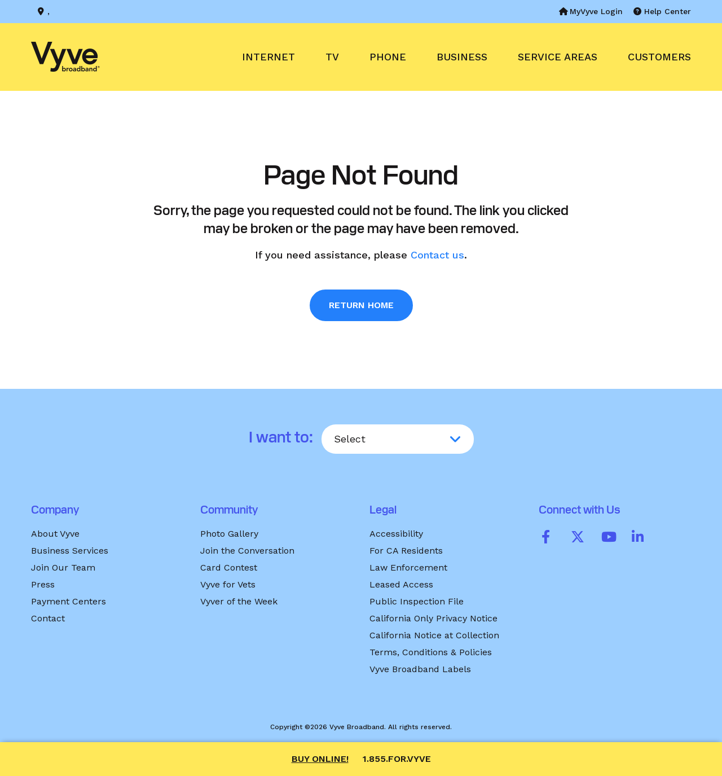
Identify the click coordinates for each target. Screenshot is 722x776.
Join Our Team (63, 567)
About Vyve (55, 533)
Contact (48, 618)
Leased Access (401, 584)
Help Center (662, 11)
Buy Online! (320, 758)
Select (350, 439)
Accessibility (396, 533)
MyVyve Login (591, 11)
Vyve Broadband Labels (420, 669)
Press (43, 584)
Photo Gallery (229, 533)
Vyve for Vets (228, 584)
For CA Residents (406, 550)
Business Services (69, 550)
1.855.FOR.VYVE (397, 758)
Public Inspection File (416, 601)
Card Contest (228, 567)
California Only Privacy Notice (433, 618)
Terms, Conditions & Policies (430, 652)
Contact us (437, 255)
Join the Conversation (247, 550)
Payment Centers (68, 601)
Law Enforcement (408, 567)
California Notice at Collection (434, 635)
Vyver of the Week (239, 601)
